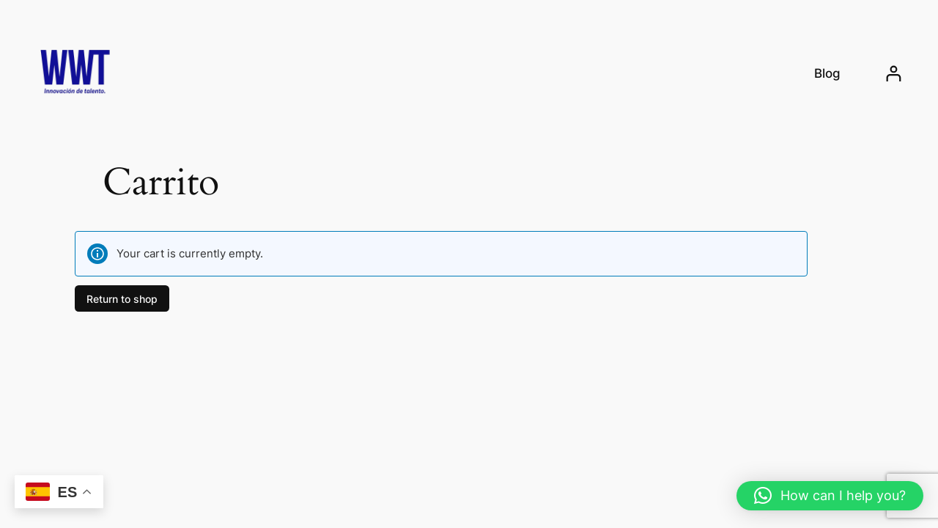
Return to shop (122, 298)
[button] (829, 495)
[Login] (894, 74)
